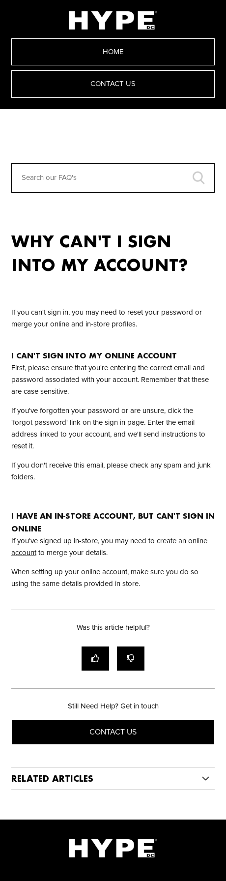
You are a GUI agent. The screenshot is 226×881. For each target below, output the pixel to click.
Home (113, 52)
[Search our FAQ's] (113, 178)
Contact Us (113, 84)
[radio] (95, 658)
